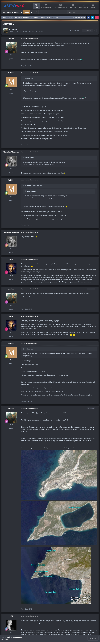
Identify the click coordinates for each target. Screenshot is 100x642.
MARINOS (11, 73)
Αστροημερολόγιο (46, 7)
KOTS (11, 616)
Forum (36, 7)
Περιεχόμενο (83, 7)
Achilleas (14, 29)
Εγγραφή (26, 12)
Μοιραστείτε (74, 30)
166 (11, 279)
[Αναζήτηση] (74, 12)
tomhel (11, 259)
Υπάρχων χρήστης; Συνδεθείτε (12, 12)
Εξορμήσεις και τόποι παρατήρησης (32, 31)
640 (11, 59)
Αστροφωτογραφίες (60, 7)
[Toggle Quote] (24, 78)
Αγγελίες (72, 7)
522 (11, 93)
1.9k (11, 172)
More (92, 7)
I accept (93, 638)
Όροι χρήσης (5, 639)
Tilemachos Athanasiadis (11, 152)
